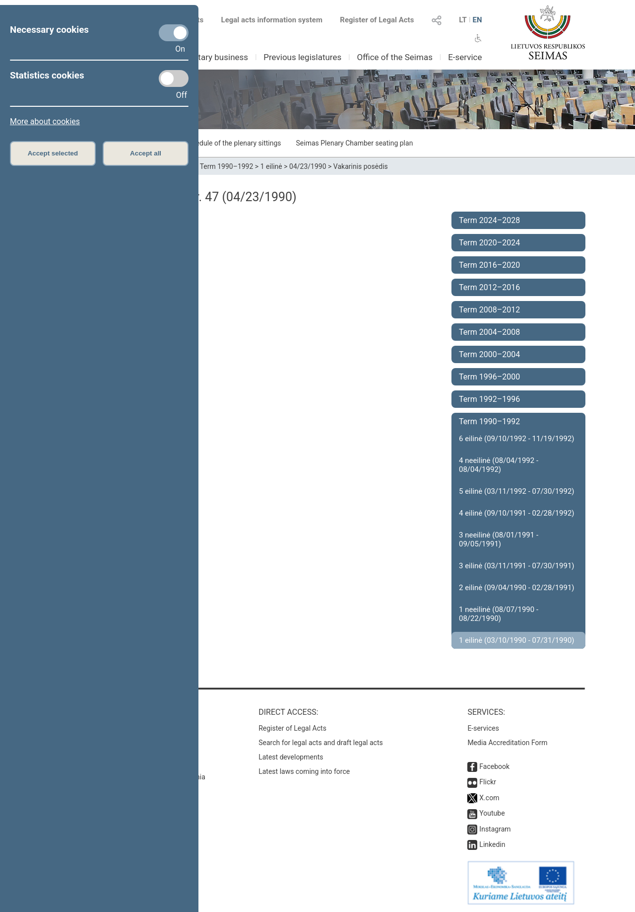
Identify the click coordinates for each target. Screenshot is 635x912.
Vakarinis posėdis (360, 166)
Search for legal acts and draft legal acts (320, 743)
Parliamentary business (204, 57)
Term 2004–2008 (489, 332)
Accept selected (53, 153)
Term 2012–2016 (489, 287)
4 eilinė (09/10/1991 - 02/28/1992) (516, 513)
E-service (465, 57)
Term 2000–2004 (489, 354)
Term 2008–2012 (489, 309)
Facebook (494, 766)
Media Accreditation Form (507, 743)
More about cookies (45, 121)
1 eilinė (271, 166)
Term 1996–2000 (489, 376)
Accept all (145, 153)
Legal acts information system (271, 19)
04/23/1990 (307, 166)
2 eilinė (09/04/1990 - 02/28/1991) (516, 587)
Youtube (492, 813)
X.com (489, 798)
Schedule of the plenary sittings (232, 143)
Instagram (494, 829)
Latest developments (290, 757)
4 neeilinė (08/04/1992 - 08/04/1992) (498, 465)
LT (463, 19)
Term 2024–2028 (489, 220)
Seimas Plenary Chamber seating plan (354, 143)
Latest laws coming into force (304, 771)
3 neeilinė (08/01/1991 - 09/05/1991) (498, 539)
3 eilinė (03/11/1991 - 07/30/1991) (516, 565)
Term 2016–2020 (489, 265)
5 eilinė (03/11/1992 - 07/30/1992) (516, 491)
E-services (483, 728)
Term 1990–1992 (227, 166)
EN (477, 19)
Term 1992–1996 (489, 399)
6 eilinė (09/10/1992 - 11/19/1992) (516, 438)
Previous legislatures (302, 57)
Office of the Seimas (395, 57)
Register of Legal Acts (377, 19)
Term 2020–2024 (489, 242)
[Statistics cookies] (174, 78)
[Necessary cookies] (174, 32)
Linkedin (492, 844)
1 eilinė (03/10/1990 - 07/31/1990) (516, 640)
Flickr (487, 782)
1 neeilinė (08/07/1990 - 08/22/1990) (498, 614)
